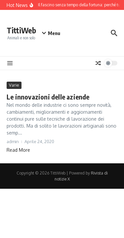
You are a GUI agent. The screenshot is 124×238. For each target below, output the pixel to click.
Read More (18, 150)
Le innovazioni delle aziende (48, 97)
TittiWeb (21, 30)
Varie (14, 85)
